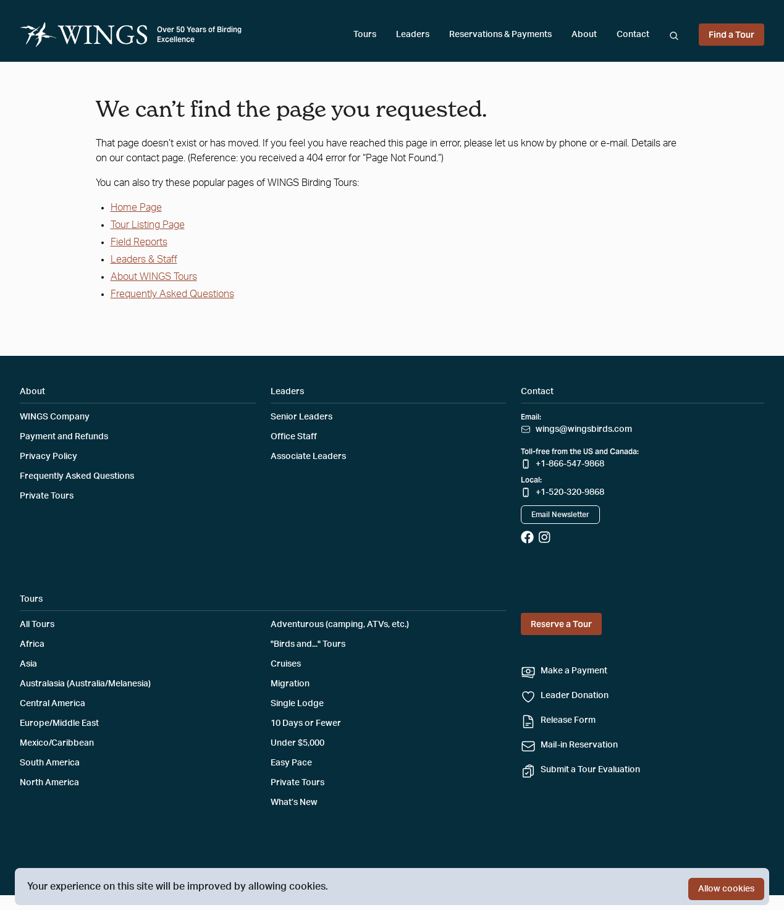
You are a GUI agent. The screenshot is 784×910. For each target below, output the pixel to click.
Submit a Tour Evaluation (590, 769)
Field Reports (139, 242)
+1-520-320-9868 (570, 492)
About (584, 34)
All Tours (37, 624)
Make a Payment (574, 671)
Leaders (412, 34)
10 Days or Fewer (306, 723)
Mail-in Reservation (579, 745)
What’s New (294, 802)
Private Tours (47, 496)
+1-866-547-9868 (570, 464)
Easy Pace (291, 763)
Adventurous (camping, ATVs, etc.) (340, 624)
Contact (633, 34)
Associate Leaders (308, 456)
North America (49, 782)
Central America (52, 703)
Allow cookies (726, 889)
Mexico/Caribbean (57, 743)
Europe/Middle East (59, 723)
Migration (290, 684)
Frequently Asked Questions (172, 294)
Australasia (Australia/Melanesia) (85, 684)
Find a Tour (731, 34)
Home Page (136, 208)
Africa (32, 644)
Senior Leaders (301, 417)
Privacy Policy (48, 456)
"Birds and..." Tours (308, 644)
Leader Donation (575, 695)
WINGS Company (55, 417)
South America (50, 763)
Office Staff (294, 436)
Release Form (568, 720)
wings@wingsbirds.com (584, 429)
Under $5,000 (297, 743)
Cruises (286, 664)
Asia (28, 664)
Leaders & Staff (144, 259)
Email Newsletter (560, 514)
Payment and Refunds (64, 436)
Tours (364, 34)
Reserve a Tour (561, 624)
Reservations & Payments (500, 34)
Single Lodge (297, 703)
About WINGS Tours (154, 277)
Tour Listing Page (148, 225)
